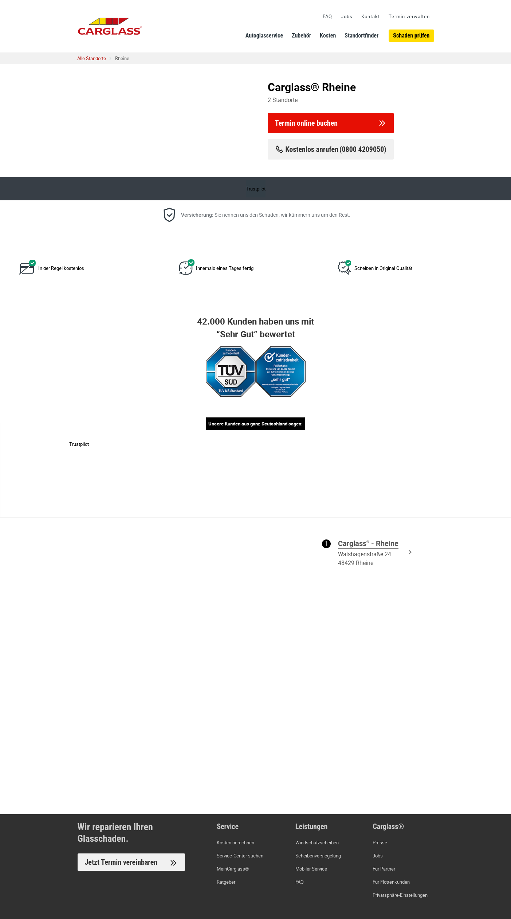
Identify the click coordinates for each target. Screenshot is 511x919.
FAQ (327, 16)
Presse (380, 842)
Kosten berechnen (235, 842)
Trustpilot (256, 188)
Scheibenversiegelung (318, 855)
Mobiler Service (311, 868)
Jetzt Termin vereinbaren (131, 862)
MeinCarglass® (233, 868)
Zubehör (301, 35)
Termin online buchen (330, 123)
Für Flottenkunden (391, 882)
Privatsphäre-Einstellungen (400, 895)
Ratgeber (226, 882)
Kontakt (370, 16)
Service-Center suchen (240, 855)
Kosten (328, 35)
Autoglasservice (264, 35)
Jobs (347, 16)
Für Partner (384, 868)
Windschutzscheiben (317, 842)
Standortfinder (361, 35)
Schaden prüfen (411, 35)
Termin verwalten (409, 16)
